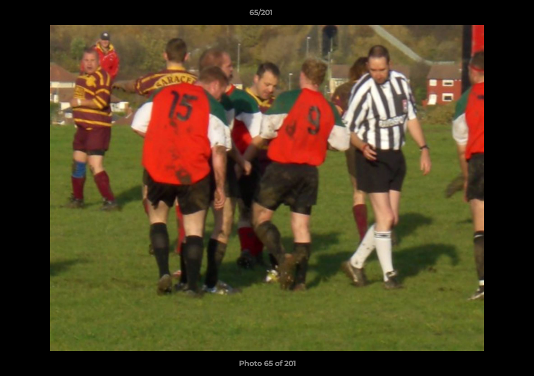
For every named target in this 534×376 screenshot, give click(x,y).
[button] (490, 15)
